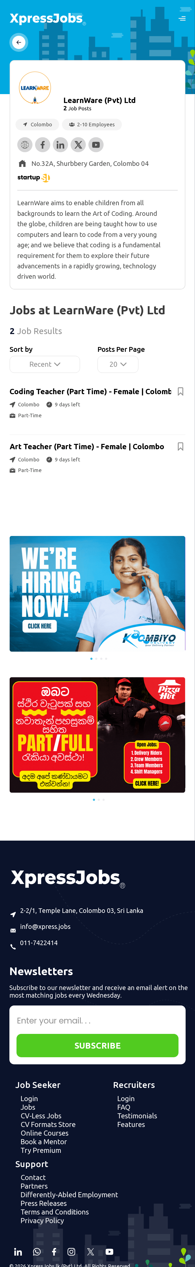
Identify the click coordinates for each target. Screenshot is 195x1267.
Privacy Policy (42, 1220)
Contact (33, 1177)
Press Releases (44, 1203)
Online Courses (45, 1133)
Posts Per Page (121, 349)
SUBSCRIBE (97, 1045)
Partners (34, 1186)
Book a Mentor (44, 1141)
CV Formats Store (48, 1124)
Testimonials (137, 1116)
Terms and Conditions (55, 1212)
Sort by (21, 349)
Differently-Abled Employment (69, 1195)
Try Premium (41, 1150)
